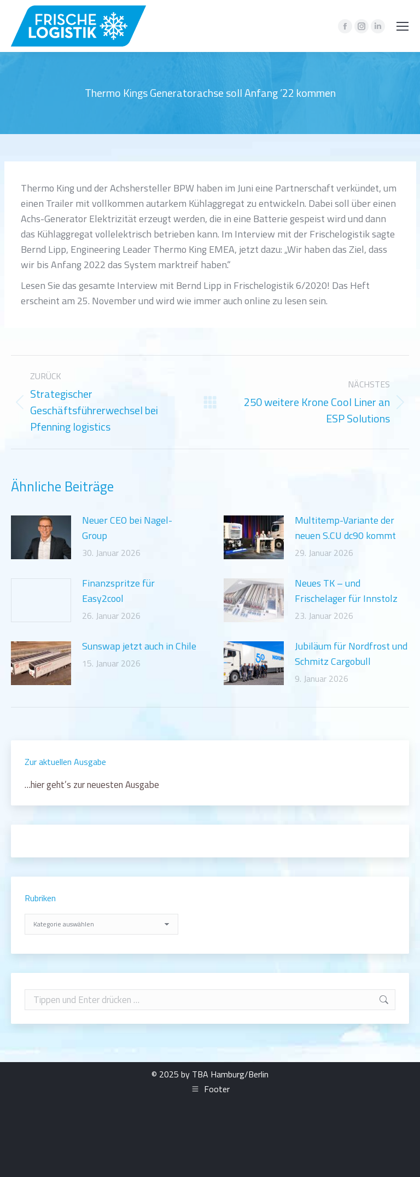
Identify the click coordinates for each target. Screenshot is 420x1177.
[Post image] (41, 537)
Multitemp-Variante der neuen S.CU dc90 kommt (345, 528)
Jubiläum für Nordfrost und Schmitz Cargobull (351, 654)
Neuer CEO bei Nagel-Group (127, 528)
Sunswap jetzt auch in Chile (139, 646)
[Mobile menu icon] (402, 26)
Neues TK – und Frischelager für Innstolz (346, 591)
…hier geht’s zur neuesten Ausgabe (92, 785)
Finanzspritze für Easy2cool (118, 591)
